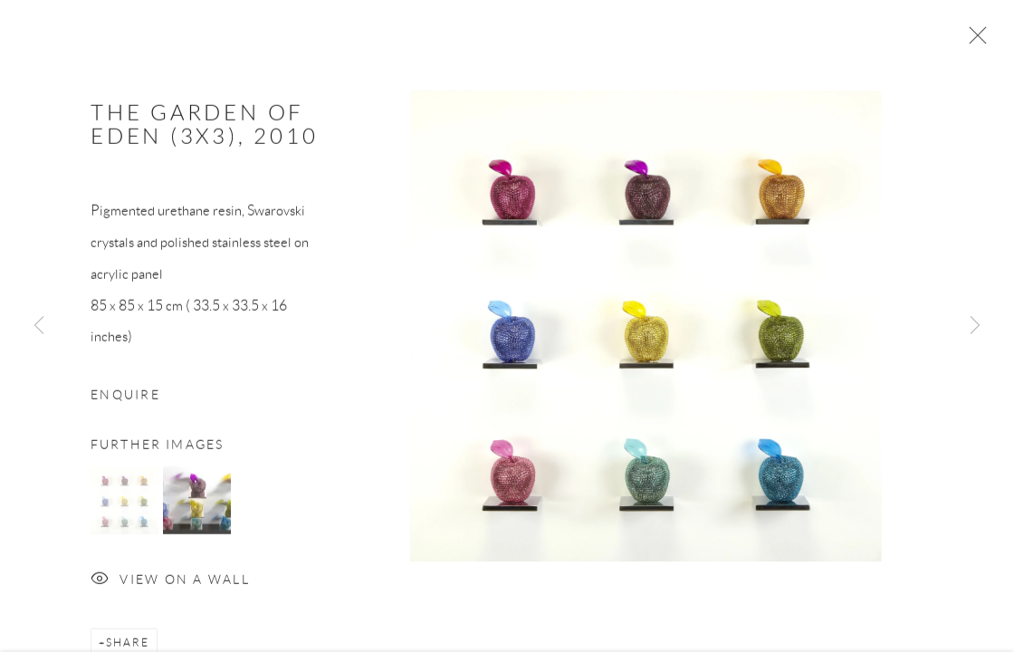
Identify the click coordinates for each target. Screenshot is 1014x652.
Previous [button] (39, 326)
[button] (124, 504)
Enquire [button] (125, 398)
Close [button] (973, 40)
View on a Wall (170, 584)
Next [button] (975, 326)
